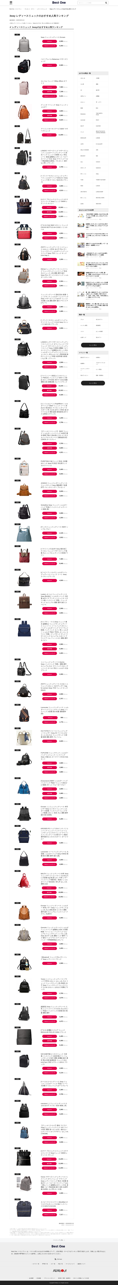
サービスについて (70, 1263)
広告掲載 (39, 1278)
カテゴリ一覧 (36, 1263)
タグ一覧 (53, 1263)
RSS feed (59, 1259)
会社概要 (31, 1278)
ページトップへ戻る (58, 1240)
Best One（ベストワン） (16, 9)
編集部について (81, 1263)
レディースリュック (42, 9)
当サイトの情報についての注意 (81, 1278)
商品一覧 (60, 1263)
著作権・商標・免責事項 (64, 1278)
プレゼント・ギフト (29, 9)
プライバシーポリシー (49, 1278)
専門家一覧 (45, 1263)
